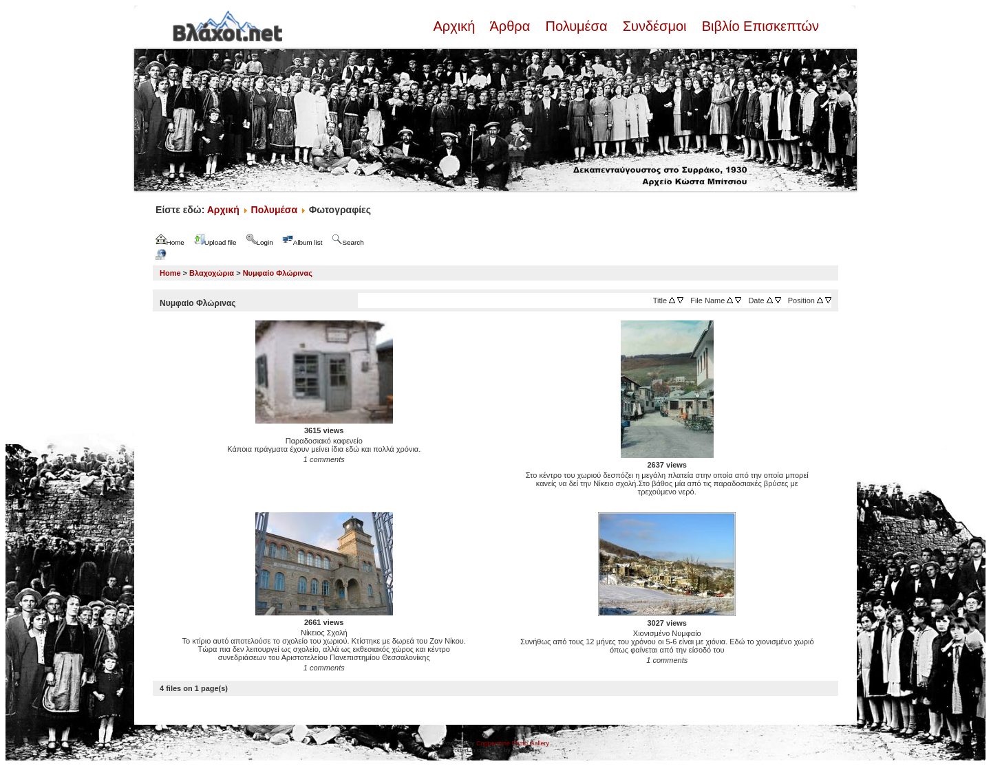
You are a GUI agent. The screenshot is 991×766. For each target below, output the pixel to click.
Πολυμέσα (576, 26)
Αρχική (455, 26)
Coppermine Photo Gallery (512, 743)
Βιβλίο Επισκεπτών (758, 26)
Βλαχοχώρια (211, 273)
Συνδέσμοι (654, 26)
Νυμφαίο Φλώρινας (277, 273)
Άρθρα (510, 26)
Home (170, 273)
